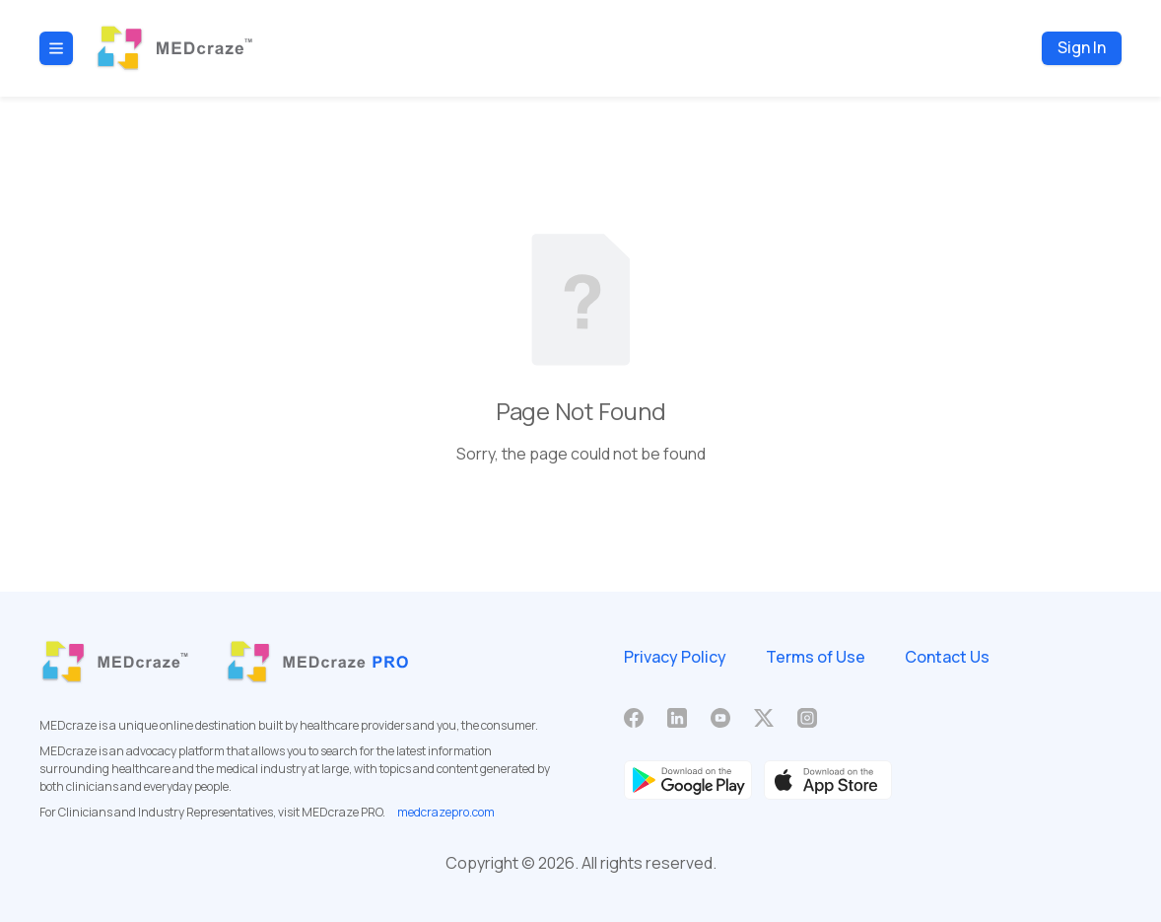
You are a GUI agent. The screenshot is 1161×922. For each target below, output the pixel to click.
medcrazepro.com (446, 812)
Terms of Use (815, 657)
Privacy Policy (675, 657)
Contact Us (947, 657)
